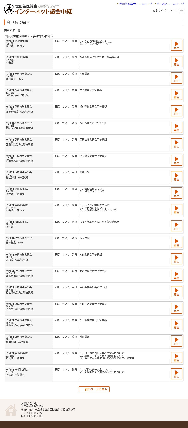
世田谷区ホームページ (170, 4)
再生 (176, 48)
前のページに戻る (96, 389)
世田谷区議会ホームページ (135, 4)
